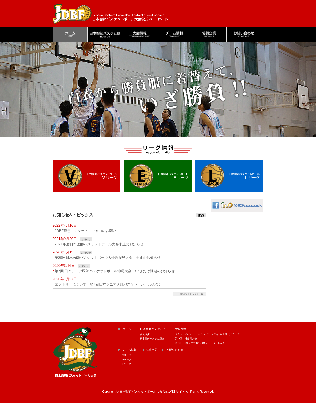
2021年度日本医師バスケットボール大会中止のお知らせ (99, 244)
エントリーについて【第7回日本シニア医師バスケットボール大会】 (108, 284)
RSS (201, 215)
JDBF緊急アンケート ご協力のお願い (85, 231)
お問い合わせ (174, 350)
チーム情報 (129, 350)
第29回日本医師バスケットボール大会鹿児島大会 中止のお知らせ (108, 257)
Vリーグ (126, 355)
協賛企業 (151, 350)
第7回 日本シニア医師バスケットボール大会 (200, 343)
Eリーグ (126, 359)
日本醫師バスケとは (153, 329)
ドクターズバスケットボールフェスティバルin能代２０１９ (207, 334)
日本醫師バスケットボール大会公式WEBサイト (152, 391)
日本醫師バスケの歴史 (152, 338)
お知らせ (86, 239)
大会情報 (180, 329)
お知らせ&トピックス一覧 (190, 294)
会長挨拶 (145, 334)
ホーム (126, 329)
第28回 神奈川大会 (186, 338)
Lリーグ (126, 364)
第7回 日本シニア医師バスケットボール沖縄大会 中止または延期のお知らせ (115, 271)
